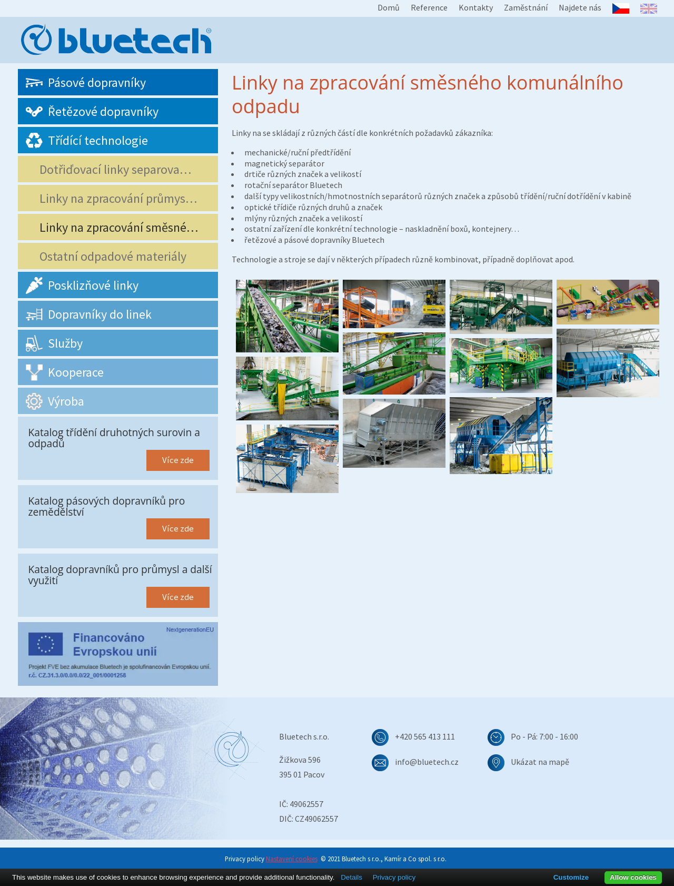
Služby (52, 343)
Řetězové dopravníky (89, 111)
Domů (389, 7)
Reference (429, 7)
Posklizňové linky (79, 285)
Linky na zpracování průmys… (114, 198)
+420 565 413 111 (425, 736)
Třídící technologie (84, 140)
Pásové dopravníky (83, 82)
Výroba (52, 401)
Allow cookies (633, 877)
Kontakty (476, 7)
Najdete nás (580, 7)
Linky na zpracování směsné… (114, 227)
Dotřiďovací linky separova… (111, 169)
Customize (571, 877)
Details (351, 877)
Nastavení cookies (292, 858)
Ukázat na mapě (540, 761)
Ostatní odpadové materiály (108, 256)
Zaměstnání (526, 7)
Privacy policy (394, 877)
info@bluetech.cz (427, 761)
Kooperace (62, 372)
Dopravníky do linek (86, 314)
